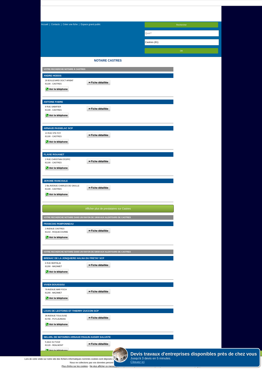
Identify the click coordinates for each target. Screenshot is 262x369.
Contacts (55, 24)
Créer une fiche (70, 24)
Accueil (44, 24)
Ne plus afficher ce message (103, 366)
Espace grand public (90, 24)
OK (181, 51)
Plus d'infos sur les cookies (75, 366)
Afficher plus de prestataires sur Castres (108, 208)
